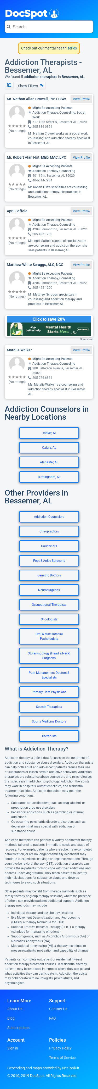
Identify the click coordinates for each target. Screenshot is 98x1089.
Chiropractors (49, 531)
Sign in (12, 1048)
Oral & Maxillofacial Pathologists (49, 636)
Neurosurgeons (49, 590)
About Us (14, 1009)
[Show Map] (9, 86)
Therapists (49, 736)
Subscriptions (18, 1028)
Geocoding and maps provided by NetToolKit (43, 1068)
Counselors (49, 546)
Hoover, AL (49, 433)
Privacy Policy (60, 1048)
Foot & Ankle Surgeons (49, 561)
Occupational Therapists (49, 605)
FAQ (52, 1018)
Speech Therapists (49, 707)
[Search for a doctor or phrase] (49, 26)
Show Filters (30, 86)
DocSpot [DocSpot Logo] (31, 13)
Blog (11, 1018)
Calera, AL (49, 447)
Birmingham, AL (49, 477)
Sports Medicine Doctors (49, 721)
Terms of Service (62, 1057)
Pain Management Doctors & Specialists (49, 675)
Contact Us (58, 1009)
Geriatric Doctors (49, 575)
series (72, 48)
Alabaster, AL (49, 462)
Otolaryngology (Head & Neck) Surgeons (49, 656)
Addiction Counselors (49, 517)
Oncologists (49, 619)
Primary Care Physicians (49, 692)
